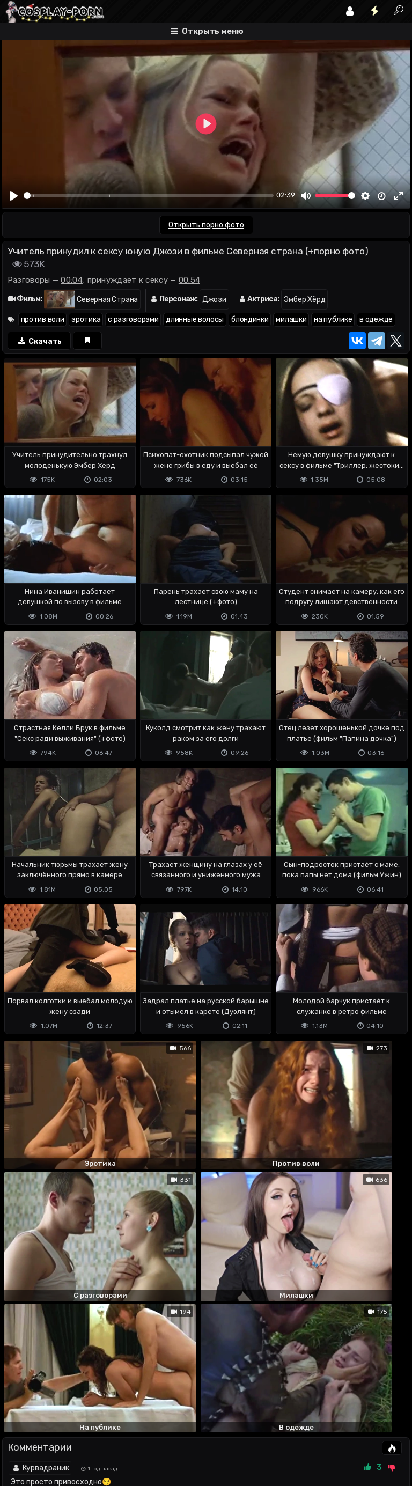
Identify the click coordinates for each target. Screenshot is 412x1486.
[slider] (149, 195)
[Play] (14, 195)
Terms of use (57, 1435)
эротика (85, 319)
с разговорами (133, 319)
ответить (374, 1286)
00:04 (72, 280)
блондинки (249, 319)
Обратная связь (114, 1435)
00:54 (190, 280)
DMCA (19, 1435)
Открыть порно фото (206, 225)
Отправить (44, 1391)
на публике (333, 319)
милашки (291, 319)
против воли (42, 319)
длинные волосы (195, 319)
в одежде (376, 319)
